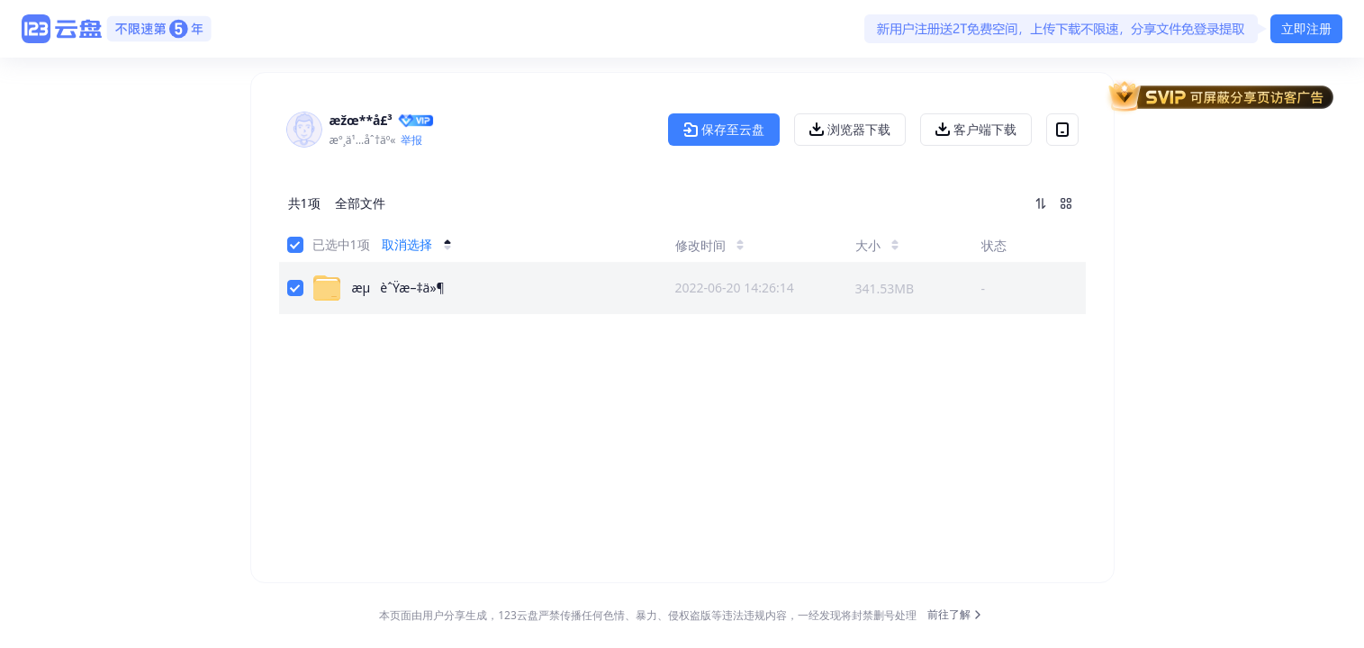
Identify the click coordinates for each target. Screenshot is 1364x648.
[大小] (897, 244)
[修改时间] (744, 244)
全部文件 (360, 203)
